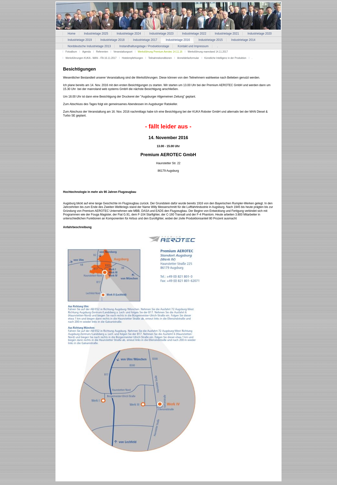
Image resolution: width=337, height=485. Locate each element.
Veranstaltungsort (122, 51)
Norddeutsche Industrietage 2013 (89, 46)
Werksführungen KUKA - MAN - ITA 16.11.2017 (91, 58)
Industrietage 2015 (211, 40)
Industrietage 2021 (227, 33)
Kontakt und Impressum (193, 46)
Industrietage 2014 (243, 40)
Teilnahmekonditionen (160, 58)
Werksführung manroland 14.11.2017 (208, 51)
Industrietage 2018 (112, 40)
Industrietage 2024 (129, 33)
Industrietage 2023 (161, 33)
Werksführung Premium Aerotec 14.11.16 (160, 51)
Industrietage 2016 (178, 40)
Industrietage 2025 (96, 33)
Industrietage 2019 (80, 40)
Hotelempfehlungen (132, 58)
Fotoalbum (71, 51)
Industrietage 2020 (259, 33)
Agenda (86, 51)
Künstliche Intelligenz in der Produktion (225, 58)
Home (71, 33)
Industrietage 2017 (145, 40)
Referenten (102, 51)
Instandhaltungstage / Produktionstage (144, 46)
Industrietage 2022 (194, 33)
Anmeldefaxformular (188, 58)
